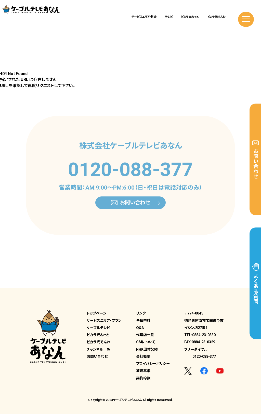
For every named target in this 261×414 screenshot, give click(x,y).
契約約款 (143, 378)
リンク (141, 313)
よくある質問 (255, 283)
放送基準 (143, 371)
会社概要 (143, 356)
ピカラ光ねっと (190, 17)
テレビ (169, 17)
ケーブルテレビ (98, 328)
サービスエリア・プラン (104, 321)
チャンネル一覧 (98, 349)
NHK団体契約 (147, 349)
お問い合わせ (255, 159)
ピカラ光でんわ (216, 17)
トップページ (97, 313)
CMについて (145, 342)
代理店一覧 (145, 335)
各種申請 (143, 321)
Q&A (140, 328)
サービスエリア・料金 (143, 17)
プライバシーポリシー (153, 364)
